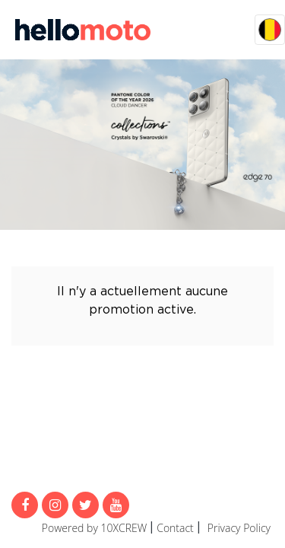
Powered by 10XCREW (94, 528)
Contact (175, 528)
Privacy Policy (239, 528)
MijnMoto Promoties (82, 29)
